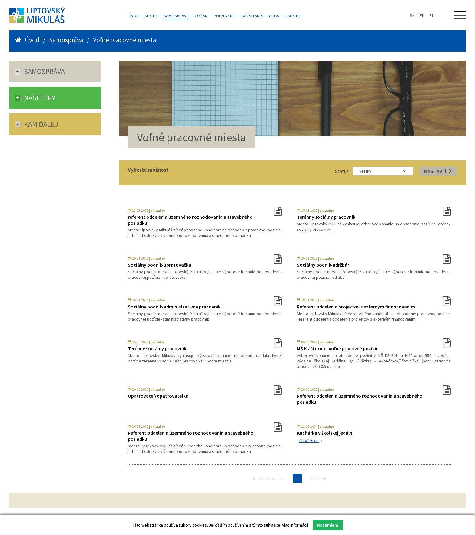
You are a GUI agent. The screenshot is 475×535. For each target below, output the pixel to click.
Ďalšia (317, 478)
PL (432, 15)
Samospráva (176, 16)
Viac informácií (295, 525)
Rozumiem (327, 525)
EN (422, 15)
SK (412, 15)
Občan (201, 16)
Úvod (134, 16)
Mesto (151, 16)
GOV (274, 16)
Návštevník (252, 16)
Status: (342, 171)
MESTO (293, 16)
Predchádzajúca (268, 478)
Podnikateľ (225, 16)
